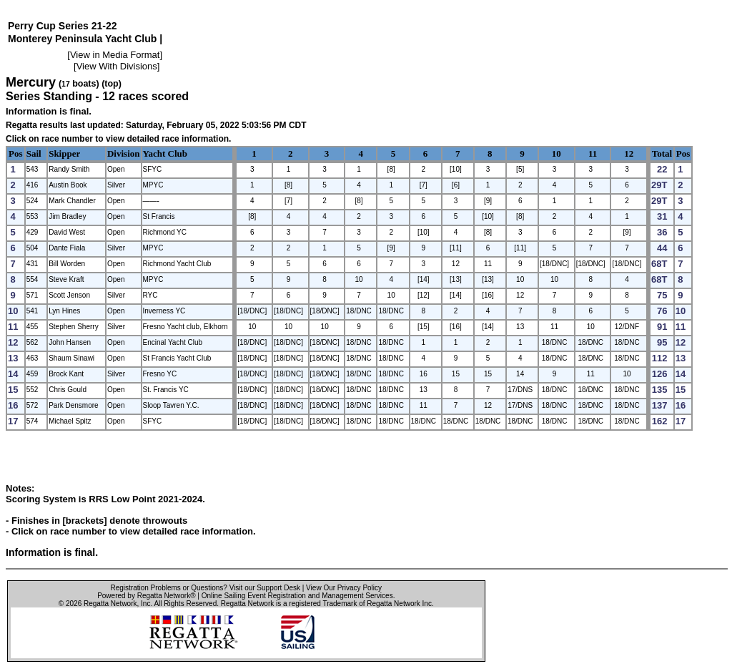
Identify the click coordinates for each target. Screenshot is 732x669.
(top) (112, 84)
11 (592, 153)
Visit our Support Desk (264, 588)
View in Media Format (114, 54)
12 (628, 153)
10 (556, 153)
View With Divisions (116, 66)
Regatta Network (110, 603)
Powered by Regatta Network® (146, 596)
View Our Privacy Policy (344, 588)
